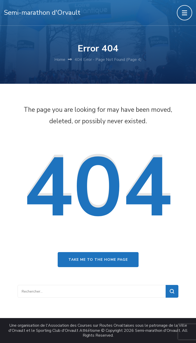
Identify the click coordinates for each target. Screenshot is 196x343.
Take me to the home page (98, 259)
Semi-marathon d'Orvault (42, 12)
